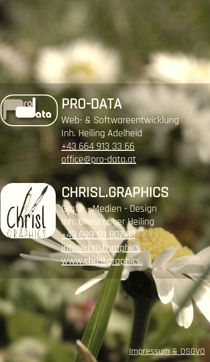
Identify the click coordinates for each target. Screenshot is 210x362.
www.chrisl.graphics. (102, 260)
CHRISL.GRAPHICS (115, 192)
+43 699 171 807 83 (98, 234)
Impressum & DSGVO (167, 351)
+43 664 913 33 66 (98, 146)
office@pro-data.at (98, 159)
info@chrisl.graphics (100, 247)
